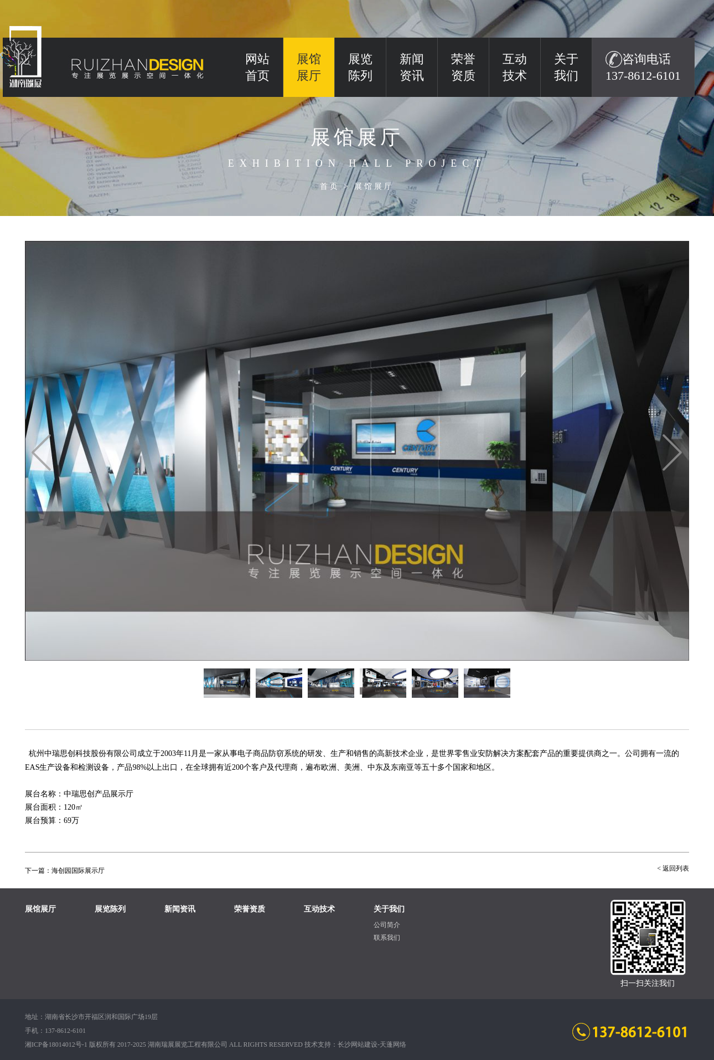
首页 (330, 186)
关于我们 (566, 67)
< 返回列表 (673, 868)
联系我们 (387, 937)
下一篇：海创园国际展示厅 (65, 870)
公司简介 (387, 925)
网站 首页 (257, 67)
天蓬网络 (393, 1044)
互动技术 (515, 67)
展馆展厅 (374, 186)
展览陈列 (360, 67)
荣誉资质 (463, 67)
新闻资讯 (412, 67)
